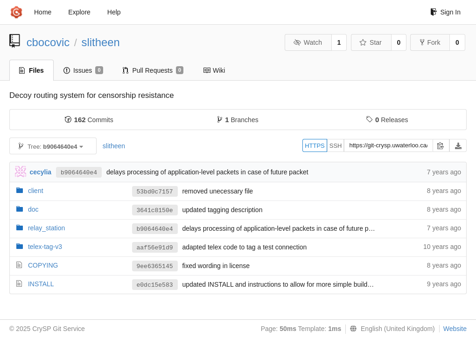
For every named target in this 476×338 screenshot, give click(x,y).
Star (370, 42)
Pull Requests (153, 70)
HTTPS (315, 145)
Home (42, 12)
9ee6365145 (155, 266)
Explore (79, 12)
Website (455, 328)
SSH (335, 145)
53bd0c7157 (155, 191)
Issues (83, 70)
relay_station (46, 228)
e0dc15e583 (155, 285)
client (35, 190)
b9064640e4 (79, 172)
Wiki (214, 70)
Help (114, 12)
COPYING (43, 265)
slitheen (101, 42)
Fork (430, 42)
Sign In (445, 12)
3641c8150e (155, 210)
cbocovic (48, 42)
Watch (307, 42)
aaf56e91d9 (155, 247)
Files (31, 70)
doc (33, 209)
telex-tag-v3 (45, 246)
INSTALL (41, 284)
